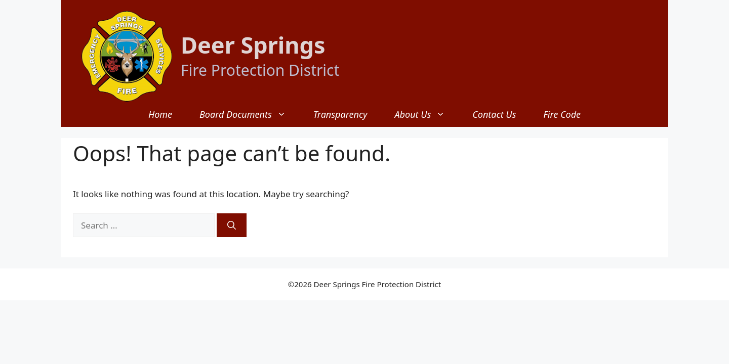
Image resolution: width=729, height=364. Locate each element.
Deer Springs (253, 44)
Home (160, 114)
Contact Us (494, 114)
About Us (426, 114)
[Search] (232, 225)
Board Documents (249, 114)
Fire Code (562, 114)
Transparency (340, 114)
